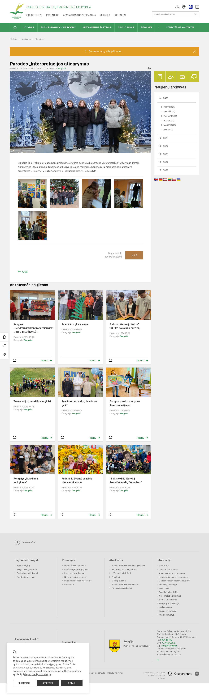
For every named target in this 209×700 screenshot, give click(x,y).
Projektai (116, 577)
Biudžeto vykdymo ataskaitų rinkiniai (128, 565)
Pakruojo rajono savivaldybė (136, 646)
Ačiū (134, 255)
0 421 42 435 (166, 640)
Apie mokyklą (23, 565)
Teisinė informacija (167, 611)
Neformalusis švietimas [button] (97, 27)
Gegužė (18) (169, 112)
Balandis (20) (170, 116)
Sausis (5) (168, 130)
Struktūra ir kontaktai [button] (180, 27)
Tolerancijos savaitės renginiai (32, 401)
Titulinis (13, 39)
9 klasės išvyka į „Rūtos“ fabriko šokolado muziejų (124, 326)
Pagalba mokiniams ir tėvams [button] (58, 27)
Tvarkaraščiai (25, 542)
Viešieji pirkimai (119, 581)
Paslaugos (52, 15)
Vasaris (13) (170, 125)
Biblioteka (69, 584)
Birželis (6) (169, 107)
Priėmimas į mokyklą (168, 592)
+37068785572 (168, 643)
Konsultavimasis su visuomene (173, 577)
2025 (165, 138)
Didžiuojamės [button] (126, 27)
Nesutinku (48, 683)
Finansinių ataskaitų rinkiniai (125, 569)
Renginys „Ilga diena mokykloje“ (25, 480)
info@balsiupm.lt (169, 646)
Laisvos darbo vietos (169, 569)
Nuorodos (164, 565)
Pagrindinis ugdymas (74, 573)
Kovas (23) (169, 121)
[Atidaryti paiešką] (196, 14)
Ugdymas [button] (28, 27)
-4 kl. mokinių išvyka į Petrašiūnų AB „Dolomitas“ (125, 480)
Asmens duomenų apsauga (172, 573)
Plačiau (44, 360)
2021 (165, 170)
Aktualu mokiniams (168, 600)
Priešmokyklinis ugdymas (76, 569)
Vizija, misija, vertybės (27, 569)
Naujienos (26, 39)
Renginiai (39, 39)
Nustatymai (24, 683)
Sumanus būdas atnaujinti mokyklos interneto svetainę (154, 675)
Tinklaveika (164, 588)
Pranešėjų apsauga (168, 584)
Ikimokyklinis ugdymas (75, 565)
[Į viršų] (197, 674)
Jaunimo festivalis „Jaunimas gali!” (79, 403)
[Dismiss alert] (194, 51)
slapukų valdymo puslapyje (37, 674)
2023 (165, 154)
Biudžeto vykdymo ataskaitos (125, 584)
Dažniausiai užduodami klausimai (174, 581)
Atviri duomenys (166, 615)
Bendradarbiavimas (26, 577)
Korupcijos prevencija (169, 603)
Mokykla (105, 15)
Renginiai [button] (146, 27)
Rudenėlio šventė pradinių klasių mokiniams (76, 480)
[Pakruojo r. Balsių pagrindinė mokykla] (17, 11)
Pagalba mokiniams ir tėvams (77, 581)
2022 (165, 162)
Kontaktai (120, 15)
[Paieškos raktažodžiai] (175, 14)
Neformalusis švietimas (75, 577)
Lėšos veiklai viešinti (121, 573)
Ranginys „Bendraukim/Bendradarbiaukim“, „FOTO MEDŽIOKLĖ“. (33, 328)
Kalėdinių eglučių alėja (74, 324)
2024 (165, 146)
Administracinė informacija (79, 15)
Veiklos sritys (34, 15)
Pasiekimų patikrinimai (27, 573)
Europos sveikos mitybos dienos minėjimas (124, 403)
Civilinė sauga (165, 607)
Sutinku (71, 683)
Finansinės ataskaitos (122, 588)
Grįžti (25, 271)
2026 (165, 98)
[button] (177, 7)
